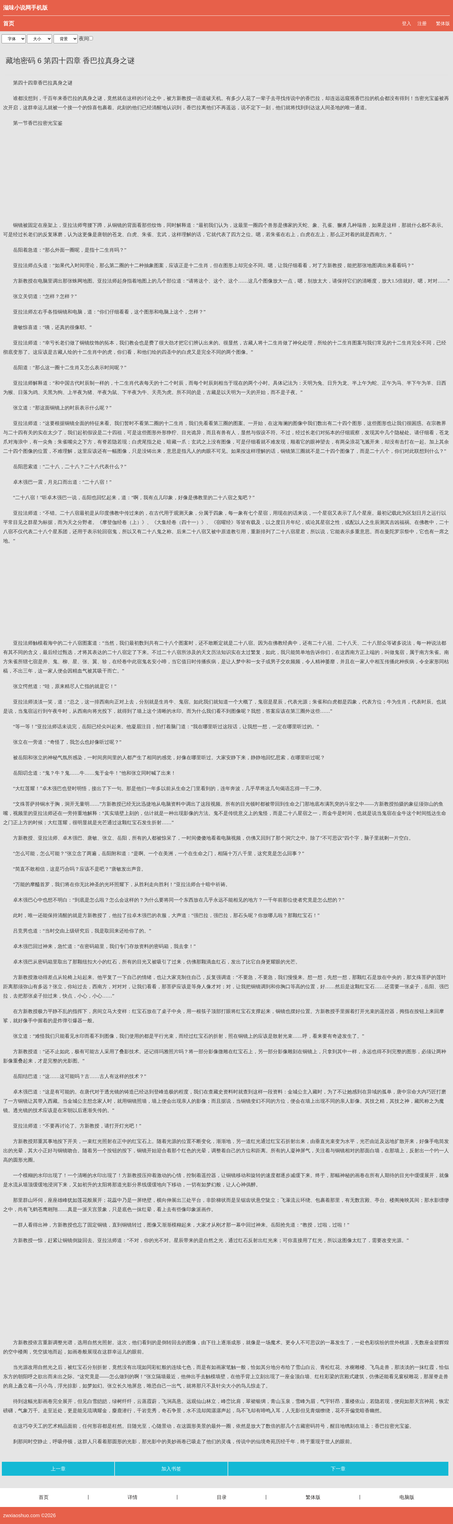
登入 (406, 23)
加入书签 (171, 1468)
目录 (222, 1497)
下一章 (338, 1468)
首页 (8, 23)
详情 (132, 1497)
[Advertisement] (226, 174)
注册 (422, 23)
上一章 (58, 1468)
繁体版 (443, 23)
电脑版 (406, 1497)
